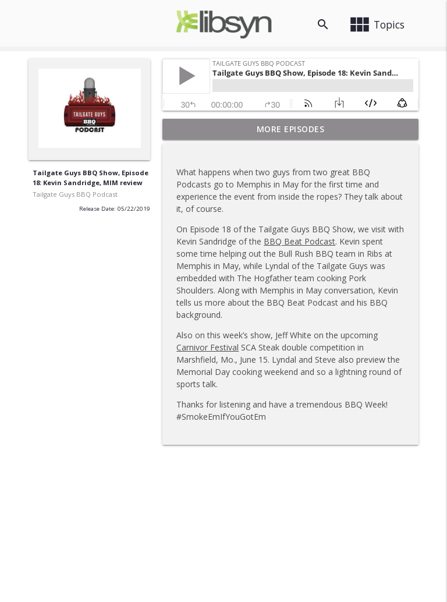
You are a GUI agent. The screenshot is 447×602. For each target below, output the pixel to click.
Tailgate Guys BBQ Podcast (75, 194)
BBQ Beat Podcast (299, 241)
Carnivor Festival (207, 347)
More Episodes (291, 128)
